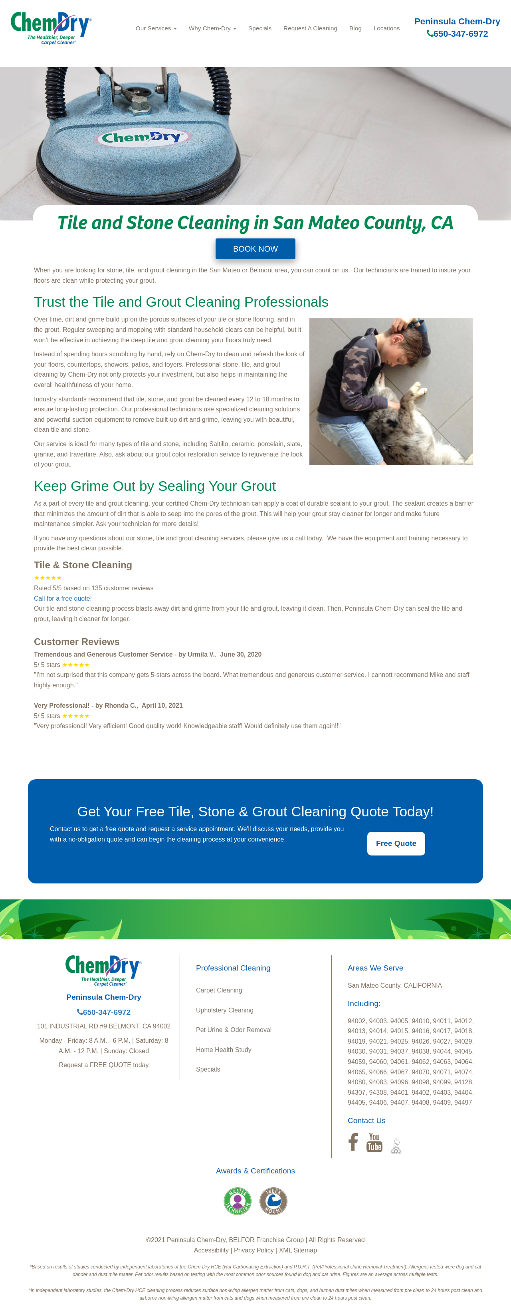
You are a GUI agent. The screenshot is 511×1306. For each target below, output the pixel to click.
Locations (387, 28)
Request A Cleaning (310, 28)
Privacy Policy (254, 1250)
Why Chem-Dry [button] (212, 28)
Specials (259, 28)
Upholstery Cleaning (225, 1010)
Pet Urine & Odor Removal (233, 1029)
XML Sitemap (298, 1250)
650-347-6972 (457, 34)
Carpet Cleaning (219, 990)
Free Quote (396, 843)
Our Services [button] (156, 28)
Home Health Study (224, 1049)
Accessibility (211, 1250)
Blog (355, 28)
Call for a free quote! (63, 598)
